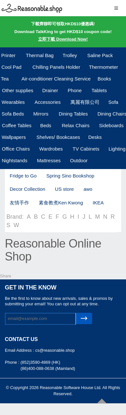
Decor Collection (27, 189)
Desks (95, 137)
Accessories (48, 102)
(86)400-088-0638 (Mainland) (47, 368)
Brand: (15, 217)
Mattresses (48, 160)
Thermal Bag (40, 55)
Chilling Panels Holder (56, 67)
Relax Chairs (75, 125)
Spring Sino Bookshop (70, 175)
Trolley (70, 55)
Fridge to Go (23, 175)
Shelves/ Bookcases (58, 137)
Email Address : (20, 350)
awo (87, 189)
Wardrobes (51, 149)
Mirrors (40, 113)
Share (5, 276)
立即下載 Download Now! (63, 39)
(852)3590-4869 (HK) (40, 362)
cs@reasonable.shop (55, 350)
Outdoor (79, 160)
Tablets (99, 90)
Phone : (12, 362)
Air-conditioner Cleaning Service (55, 78)
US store (64, 189)
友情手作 (19, 202)
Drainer (50, 90)
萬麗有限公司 (85, 102)
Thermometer (103, 67)
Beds (45, 125)
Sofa (113, 102)
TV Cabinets (86, 149)
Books (104, 78)
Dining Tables (73, 113)
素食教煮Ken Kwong (61, 202)
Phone (75, 90)
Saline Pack (100, 55)
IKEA (98, 202)
